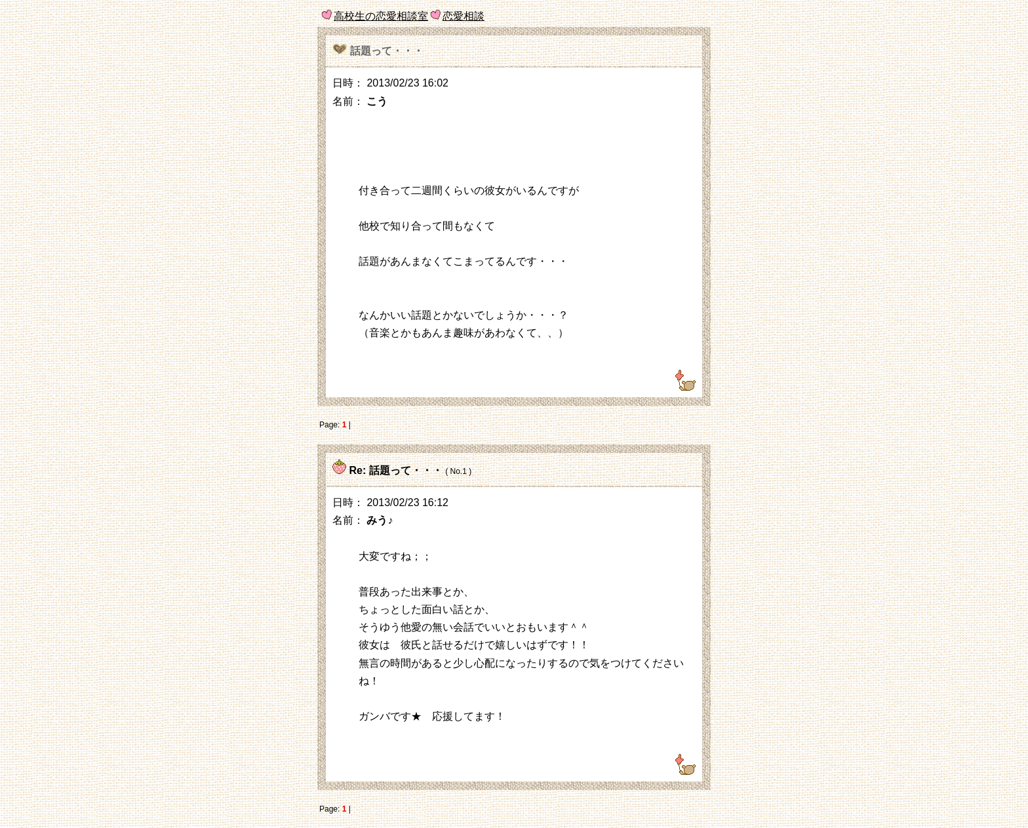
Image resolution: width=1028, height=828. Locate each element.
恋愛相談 (463, 16)
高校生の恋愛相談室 (381, 16)
